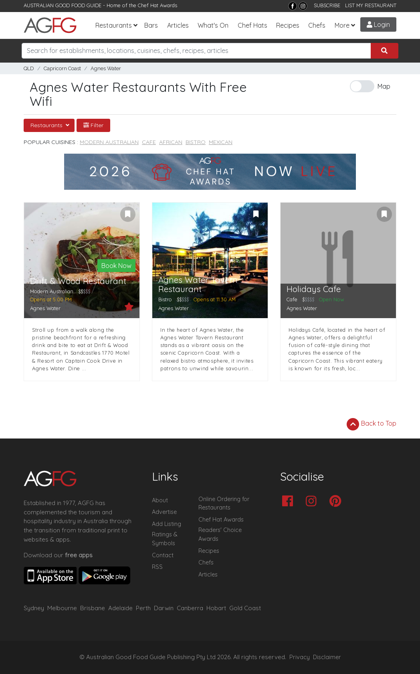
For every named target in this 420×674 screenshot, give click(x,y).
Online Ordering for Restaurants (223, 503)
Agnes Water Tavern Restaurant (198, 284)
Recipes (287, 25)
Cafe (149, 142)
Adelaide (120, 608)
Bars (151, 25)
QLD (29, 68)
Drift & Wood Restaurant (78, 281)
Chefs (316, 25)
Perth (143, 608)
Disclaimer (327, 657)
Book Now (116, 266)
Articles (178, 25)
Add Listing (166, 524)
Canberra (190, 608)
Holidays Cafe (314, 289)
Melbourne (62, 608)
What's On (213, 25)
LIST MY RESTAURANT (370, 5)
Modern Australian (109, 142)
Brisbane (92, 608)
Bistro (196, 142)
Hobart (216, 608)
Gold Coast (245, 608)
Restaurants (113, 25)
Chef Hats (252, 25)
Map (384, 86)
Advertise (164, 512)
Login (378, 24)
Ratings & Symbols (165, 539)
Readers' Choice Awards (220, 534)
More (342, 25)
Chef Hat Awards (157, 5)
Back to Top (371, 424)
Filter (93, 125)
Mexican (220, 142)
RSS (157, 566)
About (160, 500)
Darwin (164, 608)
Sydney (34, 608)
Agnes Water (106, 68)
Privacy (299, 657)
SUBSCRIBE (327, 5)
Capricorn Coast (62, 68)
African (170, 142)
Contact (163, 555)
